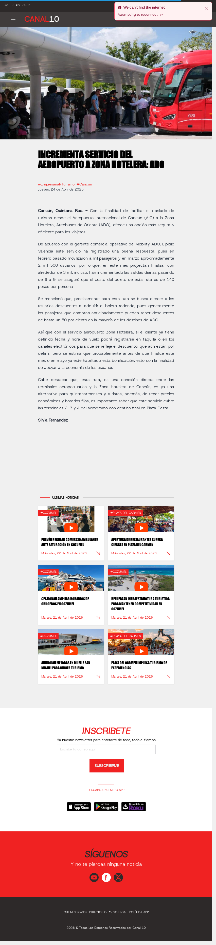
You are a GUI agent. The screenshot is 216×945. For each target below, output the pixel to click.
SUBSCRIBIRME (107, 766)
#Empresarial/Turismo (56, 182)
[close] (206, 8)
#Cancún (84, 182)
